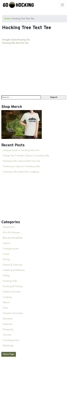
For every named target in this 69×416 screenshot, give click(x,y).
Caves (6, 254)
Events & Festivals (12, 265)
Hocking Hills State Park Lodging (21, 172)
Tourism (7, 335)
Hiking (6, 275)
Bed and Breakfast (13, 238)
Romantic (8, 319)
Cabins (6, 243)
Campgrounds (10, 248)
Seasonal (7, 324)
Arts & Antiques (11, 232)
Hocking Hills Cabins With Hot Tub (21, 161)
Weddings (8, 345)
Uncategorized (11, 340)
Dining (6, 259)
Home (7, 19)
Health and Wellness (14, 270)
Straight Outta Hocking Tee (16, 40)
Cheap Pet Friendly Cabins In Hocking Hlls (26, 156)
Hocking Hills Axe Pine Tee (15, 43)
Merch (6, 302)
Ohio (5, 308)
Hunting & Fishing (12, 286)
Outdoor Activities (13, 313)
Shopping (8, 329)
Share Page (8, 354)
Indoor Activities (12, 292)
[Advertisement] (34, 65)
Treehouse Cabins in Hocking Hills (21, 166)
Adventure (8, 227)
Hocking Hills (10, 281)
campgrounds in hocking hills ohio (21, 150)
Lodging (7, 297)
